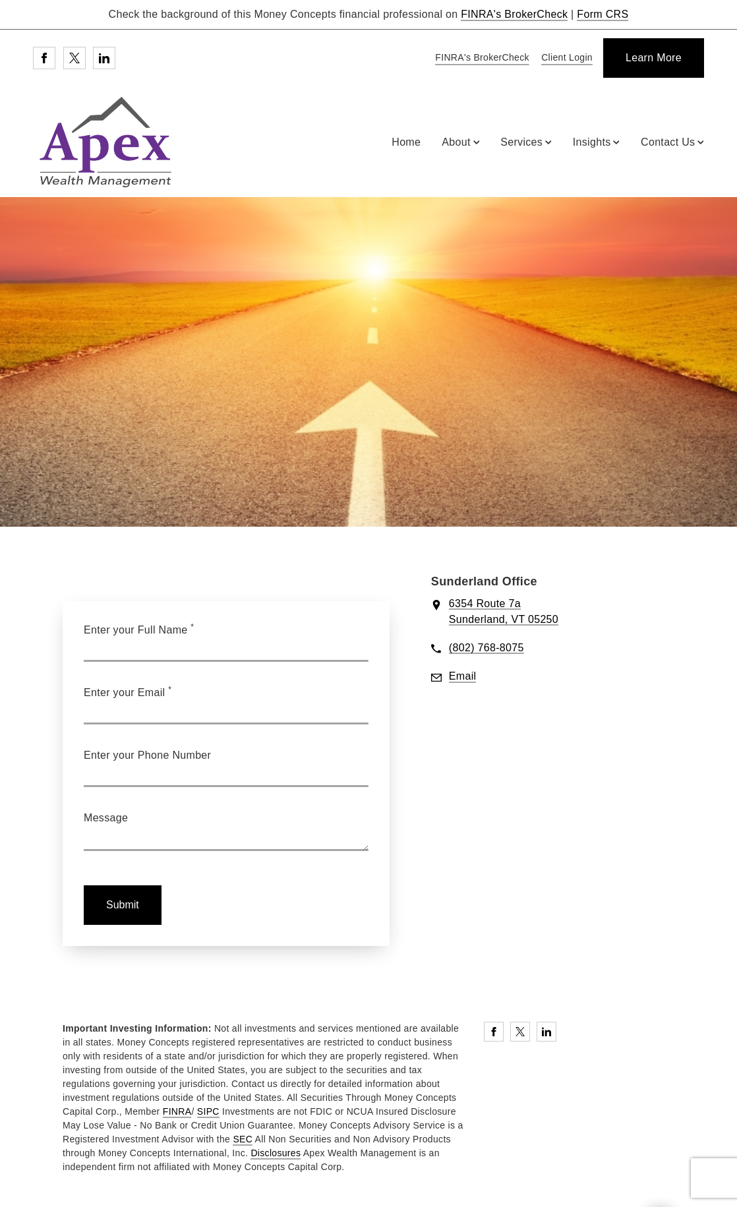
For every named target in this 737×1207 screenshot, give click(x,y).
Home (406, 142)
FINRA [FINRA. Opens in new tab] (177, 1111)
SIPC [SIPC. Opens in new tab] (208, 1111)
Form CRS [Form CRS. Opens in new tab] (602, 14)
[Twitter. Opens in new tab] (74, 58)
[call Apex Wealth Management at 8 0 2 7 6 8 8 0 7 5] (486, 648)
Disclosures (276, 1153)
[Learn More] (653, 58)
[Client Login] (565, 58)
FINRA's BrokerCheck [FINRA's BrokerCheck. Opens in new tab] (514, 14)
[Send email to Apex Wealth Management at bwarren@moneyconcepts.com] (463, 676)
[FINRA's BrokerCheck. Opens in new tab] (479, 58)
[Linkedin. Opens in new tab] (104, 58)
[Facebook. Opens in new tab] (44, 58)
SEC (242, 1139)
